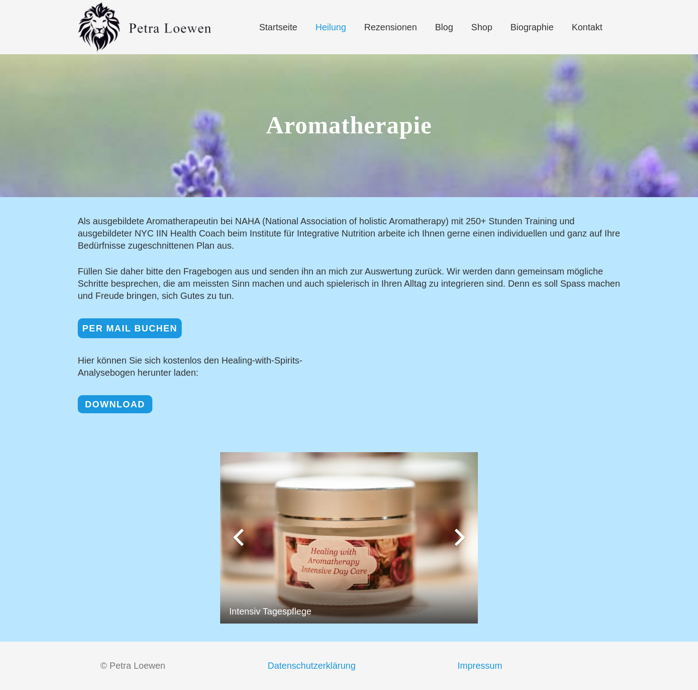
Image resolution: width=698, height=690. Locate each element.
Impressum (479, 666)
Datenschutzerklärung (312, 666)
